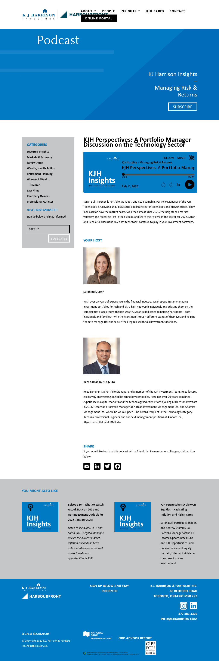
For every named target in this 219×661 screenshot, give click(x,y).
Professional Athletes (40, 201)
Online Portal (98, 18)
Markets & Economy (40, 157)
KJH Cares (155, 11)
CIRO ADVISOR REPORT (135, 638)
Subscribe (182, 107)
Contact (177, 11)
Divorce (35, 185)
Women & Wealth (38, 179)
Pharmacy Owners (38, 196)
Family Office (35, 163)
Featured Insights (38, 151)
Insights (129, 11)
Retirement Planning (40, 174)
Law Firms (33, 190)
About (87, 11)
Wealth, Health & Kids (41, 168)
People (108, 11)
